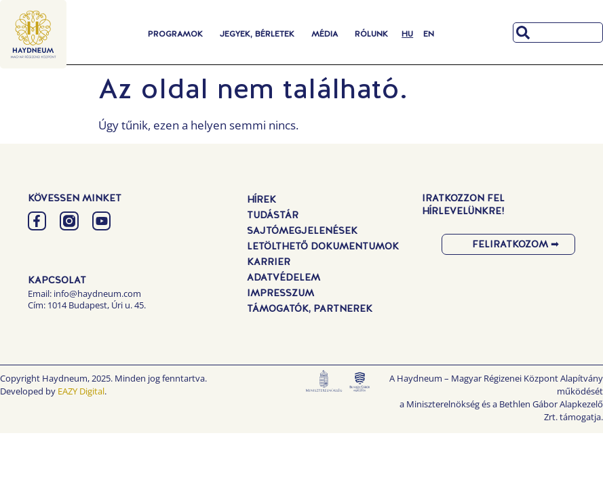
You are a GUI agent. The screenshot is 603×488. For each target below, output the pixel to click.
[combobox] (558, 32)
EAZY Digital (81, 391)
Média (324, 33)
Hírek (261, 199)
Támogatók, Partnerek (309, 308)
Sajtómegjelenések (302, 230)
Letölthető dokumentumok (323, 246)
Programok (175, 33)
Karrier (268, 262)
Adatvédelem (283, 277)
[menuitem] (407, 34)
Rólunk (371, 33)
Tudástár (272, 215)
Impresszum (280, 293)
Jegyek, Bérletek (257, 33)
